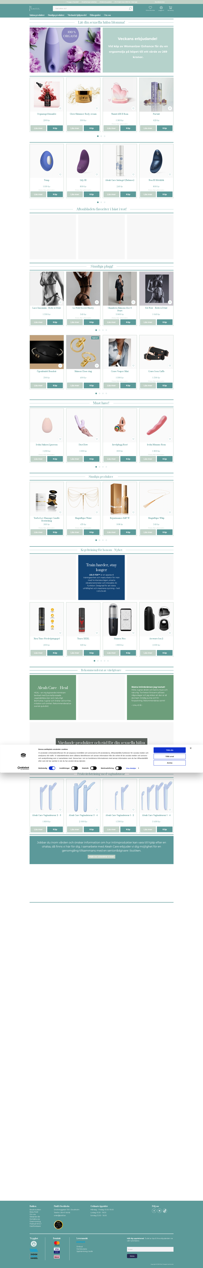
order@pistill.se (60, 1215)
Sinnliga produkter (56, 15)
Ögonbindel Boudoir (46, 371)
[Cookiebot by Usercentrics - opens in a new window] (23, 1263)
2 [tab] (101, 136)
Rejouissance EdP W (119, 518)
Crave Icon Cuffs (156, 371)
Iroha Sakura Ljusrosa (46, 445)
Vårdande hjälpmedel (77, 15)
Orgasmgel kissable (46, 114)
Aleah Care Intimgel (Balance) (119, 180)
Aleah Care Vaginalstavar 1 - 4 (156, 815)
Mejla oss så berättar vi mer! (101, 857)
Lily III (83, 180)
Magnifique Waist (83, 518)
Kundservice (160, 2)
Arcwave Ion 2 (156, 639)
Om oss (107, 15)
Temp (46, 180)
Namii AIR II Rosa (119, 114)
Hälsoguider (95, 15)
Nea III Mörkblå (156, 180)
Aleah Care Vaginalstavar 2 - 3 (46, 815)
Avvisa (169, 1258)
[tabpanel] (46, 105)
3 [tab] (104, 136)
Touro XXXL (83, 639)
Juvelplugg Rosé (120, 445)
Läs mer (38, 128)
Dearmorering (35, 1221)
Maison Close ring (83, 371)
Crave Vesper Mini (120, 371)
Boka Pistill (34, 1212)
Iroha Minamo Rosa (156, 445)
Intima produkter (37, 15)
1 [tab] (98, 136)
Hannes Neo (120, 639)
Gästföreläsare (35, 1226)
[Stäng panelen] (191, 1243)
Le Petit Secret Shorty (83, 308)
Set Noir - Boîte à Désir (156, 308)
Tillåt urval (169, 1252)
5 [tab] (108, 661)
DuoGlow (83, 445)
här (129, 748)
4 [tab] (106, 330)
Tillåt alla (169, 1245)
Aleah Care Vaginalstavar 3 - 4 (83, 815)
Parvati (156, 114)
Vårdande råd (35, 1217)
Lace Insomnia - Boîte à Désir (46, 308)
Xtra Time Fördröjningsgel (47, 639)
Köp (55, 128)
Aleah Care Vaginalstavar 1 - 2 (120, 815)
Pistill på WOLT (35, 1224)
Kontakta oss (35, 1219)
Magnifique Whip (156, 518)
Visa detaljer (131, 1264)
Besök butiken (35, 1210)
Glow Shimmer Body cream (83, 114)
